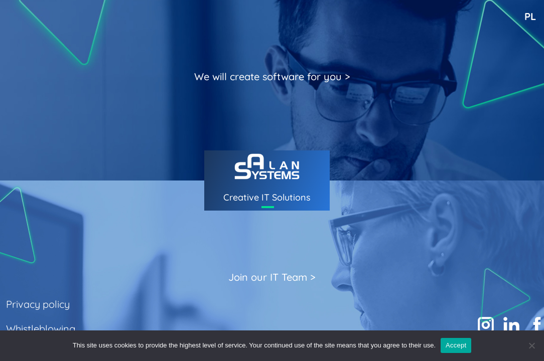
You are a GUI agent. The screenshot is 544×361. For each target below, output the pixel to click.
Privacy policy (38, 304)
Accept (456, 345)
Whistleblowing (40, 328)
